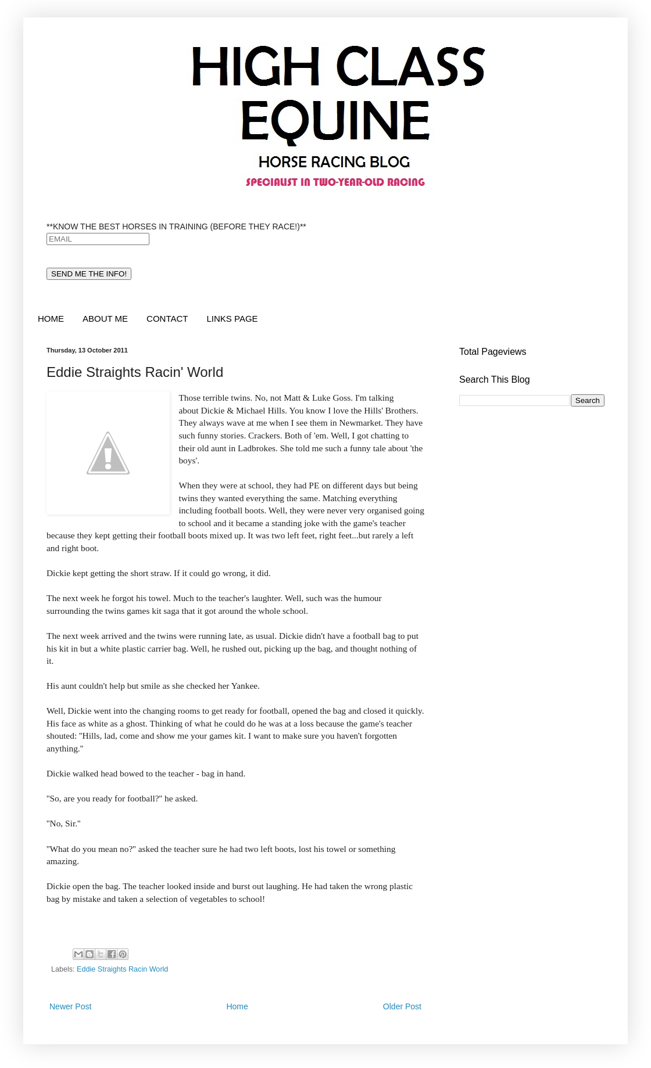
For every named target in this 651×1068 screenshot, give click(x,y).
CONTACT (167, 318)
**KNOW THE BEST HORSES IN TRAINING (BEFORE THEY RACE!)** (176, 226)
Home (237, 1006)
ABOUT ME (105, 318)
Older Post (402, 1006)
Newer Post (70, 1006)
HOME (51, 318)
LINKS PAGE (231, 318)
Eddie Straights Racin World (122, 969)
